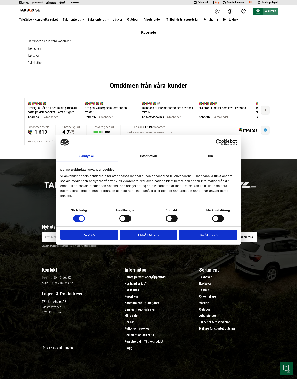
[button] (243, 10)
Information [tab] (148, 156)
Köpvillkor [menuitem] (131, 296)
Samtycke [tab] (86, 156)
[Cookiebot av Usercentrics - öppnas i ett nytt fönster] (219, 142)
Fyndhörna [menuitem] (211, 19)
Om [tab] (210, 156)
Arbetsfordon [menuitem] (153, 19)
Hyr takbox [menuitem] (230, 19)
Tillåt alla (208, 234)
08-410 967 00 (62, 278)
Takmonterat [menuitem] (72, 19)
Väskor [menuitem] (117, 19)
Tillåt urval (148, 234)
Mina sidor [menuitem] (132, 316)
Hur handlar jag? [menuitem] (136, 284)
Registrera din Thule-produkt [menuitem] (144, 342)
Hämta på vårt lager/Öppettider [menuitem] (145, 277)
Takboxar (34, 56)
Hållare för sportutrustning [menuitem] (217, 329)
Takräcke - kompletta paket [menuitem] (38, 19)
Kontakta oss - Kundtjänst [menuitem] (142, 303)
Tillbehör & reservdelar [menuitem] (182, 19)
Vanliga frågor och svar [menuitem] (140, 309)
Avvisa (89, 234)
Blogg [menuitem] (128, 348)
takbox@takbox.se (61, 283)
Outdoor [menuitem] (132, 19)
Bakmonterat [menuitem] (97, 19)
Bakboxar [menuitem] (205, 284)
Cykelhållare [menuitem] (207, 296)
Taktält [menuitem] (204, 290)
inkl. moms (66, 348)
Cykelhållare (35, 63)
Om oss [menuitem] (129, 322)
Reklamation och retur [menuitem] (139, 335)
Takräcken (34, 48)
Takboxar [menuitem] (205, 277)
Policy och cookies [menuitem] (137, 329)
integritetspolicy (90, 245)
